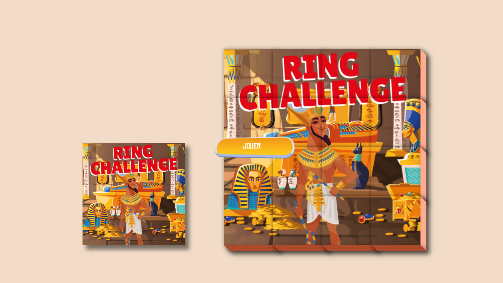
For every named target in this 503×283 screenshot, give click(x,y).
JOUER (251, 146)
